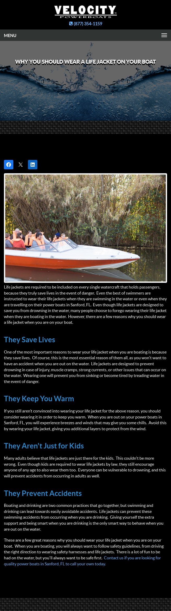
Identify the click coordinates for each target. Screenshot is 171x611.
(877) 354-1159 (85, 23)
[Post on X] (20, 164)
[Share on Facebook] (8, 164)
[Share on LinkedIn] (32, 164)
